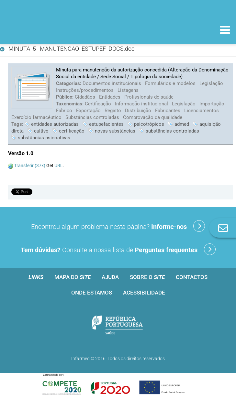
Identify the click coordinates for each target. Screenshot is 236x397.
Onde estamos (91, 292)
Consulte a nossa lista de (118, 249)
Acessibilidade (144, 292)
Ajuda (110, 277)
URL (58, 165)
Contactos (192, 277)
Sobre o (147, 277)
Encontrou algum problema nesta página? (118, 226)
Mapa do (72, 277)
